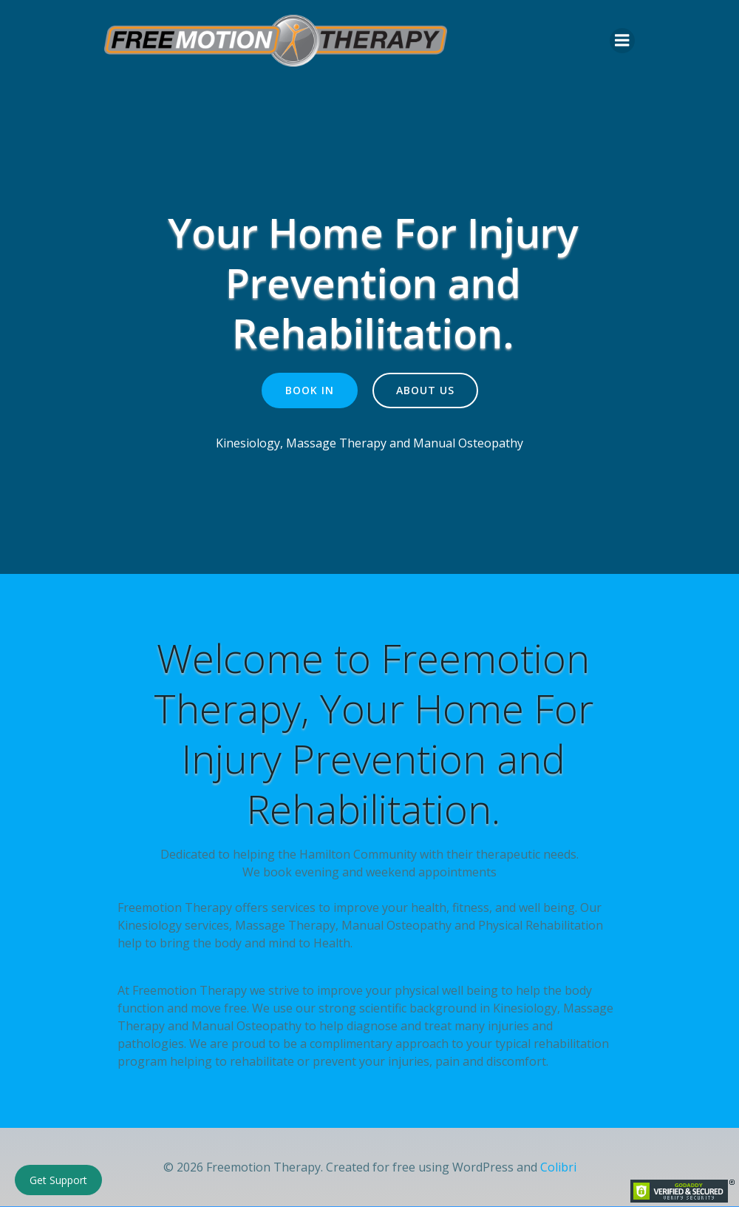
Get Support (58, 1180)
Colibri (558, 1168)
